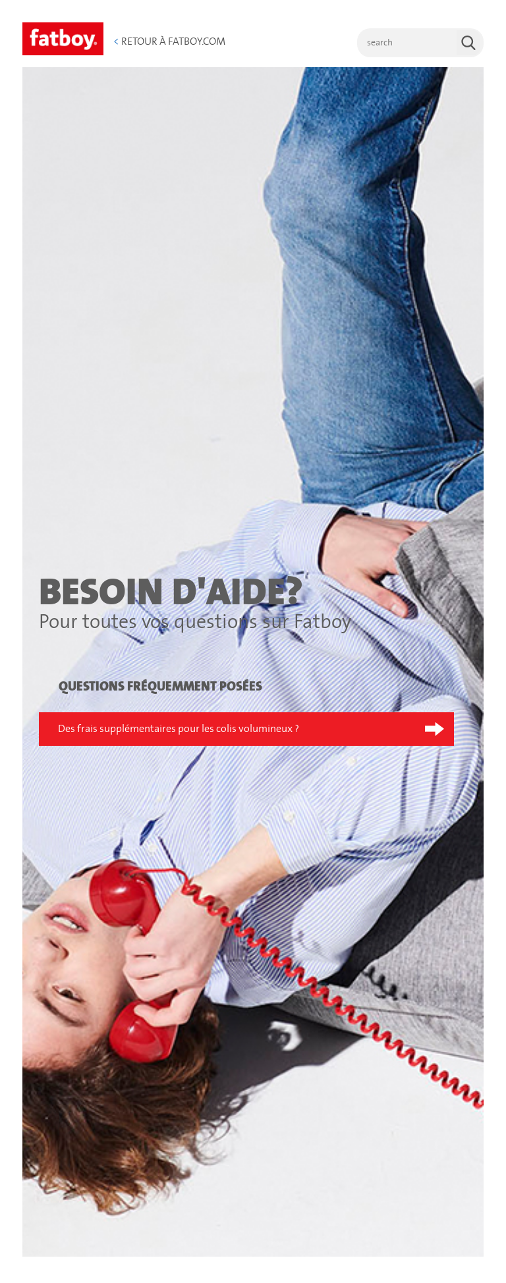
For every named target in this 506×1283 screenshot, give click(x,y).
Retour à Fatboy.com (169, 41)
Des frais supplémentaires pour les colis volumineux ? (178, 729)
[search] (420, 42)
